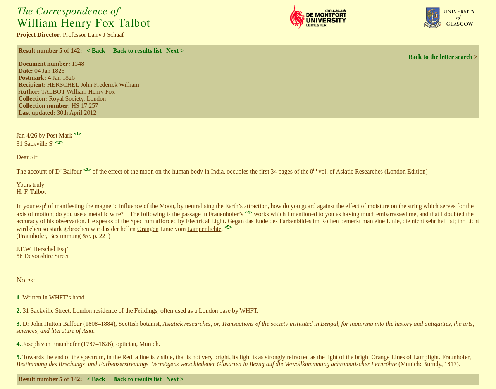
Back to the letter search (440, 56)
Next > (175, 50)
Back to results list (137, 50)
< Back (96, 50)
